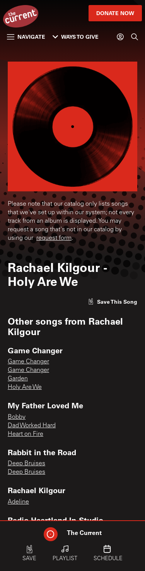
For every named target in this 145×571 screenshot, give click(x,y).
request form (54, 238)
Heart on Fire (25, 434)
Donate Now (115, 13)
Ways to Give (76, 36)
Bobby (17, 417)
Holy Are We (25, 387)
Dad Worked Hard (32, 426)
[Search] (134, 37)
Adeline (18, 502)
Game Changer (28, 362)
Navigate (26, 36)
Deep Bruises (26, 464)
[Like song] (112, 301)
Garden (18, 379)
